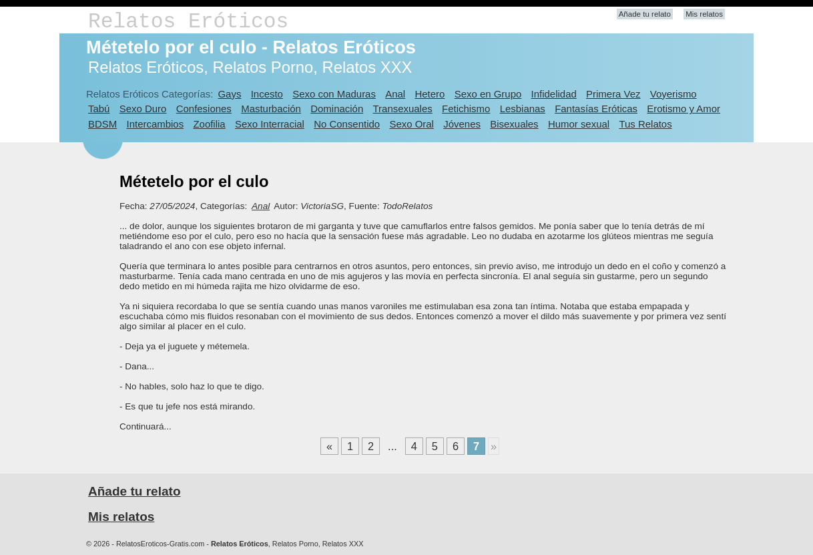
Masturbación (271, 108)
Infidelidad (554, 94)
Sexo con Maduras (334, 94)
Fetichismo (466, 108)
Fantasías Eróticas (596, 108)
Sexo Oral (411, 124)
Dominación (336, 108)
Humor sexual (578, 124)
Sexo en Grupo (488, 94)
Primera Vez (613, 94)
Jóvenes (462, 124)
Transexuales (403, 108)
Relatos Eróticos (188, 21)
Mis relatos (704, 14)
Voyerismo (673, 94)
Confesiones (204, 108)
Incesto (267, 94)
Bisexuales (514, 124)
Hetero (430, 94)
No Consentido (347, 124)
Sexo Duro (143, 108)
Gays (229, 94)
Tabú (98, 108)
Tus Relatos (645, 124)
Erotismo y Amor (683, 108)
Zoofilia (209, 124)
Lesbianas (522, 108)
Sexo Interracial (269, 124)
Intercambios (155, 124)
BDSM (102, 124)
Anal (395, 94)
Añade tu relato (645, 14)
